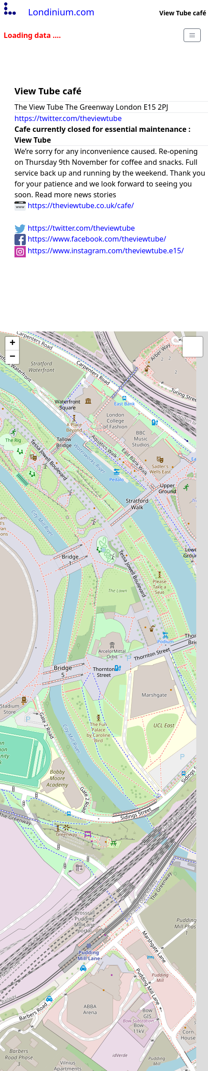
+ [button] (12, 343)
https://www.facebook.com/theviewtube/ (90, 239)
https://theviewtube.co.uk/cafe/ (74, 205)
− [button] (12, 357)
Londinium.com (48, 12)
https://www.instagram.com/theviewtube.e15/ (99, 251)
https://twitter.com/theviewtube (68, 118)
